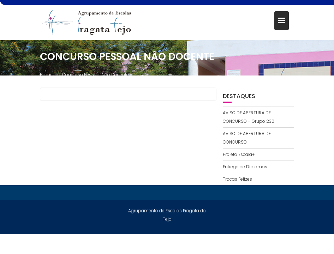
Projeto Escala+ (239, 154)
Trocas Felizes (237, 179)
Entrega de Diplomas (245, 167)
